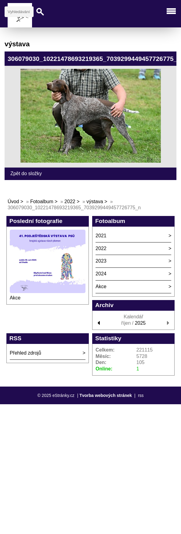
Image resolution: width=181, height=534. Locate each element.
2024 (101, 273)
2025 (140, 323)
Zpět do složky (26, 173)
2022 (69, 201)
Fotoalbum (41, 201)
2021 (101, 235)
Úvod (13, 201)
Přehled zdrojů (25, 352)
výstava (94, 201)
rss (141, 395)
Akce (15, 297)
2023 (101, 260)
